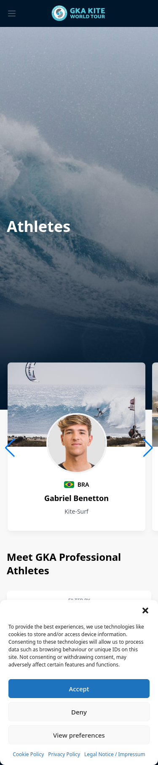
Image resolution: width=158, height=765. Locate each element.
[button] (145, 610)
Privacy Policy (64, 754)
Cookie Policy (28, 754)
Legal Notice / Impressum (114, 754)
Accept (79, 689)
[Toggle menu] (12, 13)
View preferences (79, 735)
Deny (79, 712)
